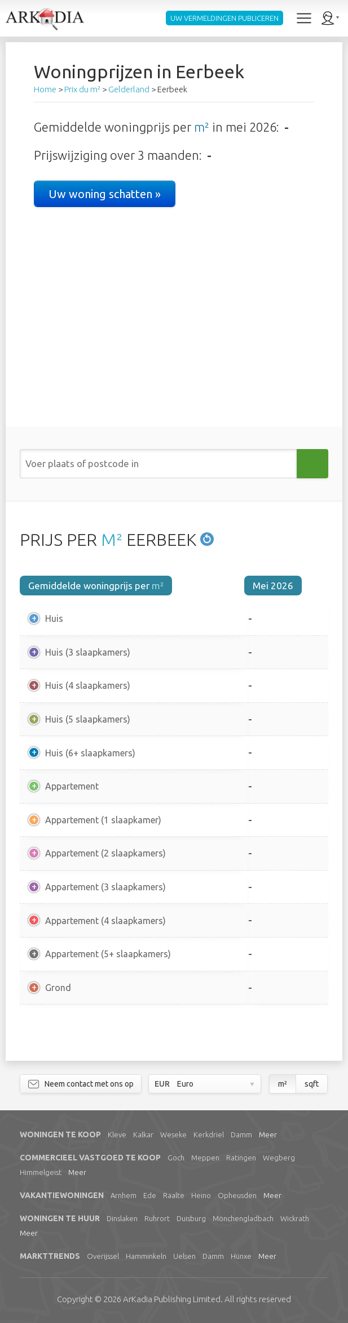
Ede (149, 1195)
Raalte (173, 1195)
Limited (172, 1299)
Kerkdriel (208, 1134)
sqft (312, 1083)
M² (111, 539)
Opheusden (237, 1195)
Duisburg (191, 1218)
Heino (201, 1195)
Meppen (205, 1157)
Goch (176, 1157)
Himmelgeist (40, 1172)
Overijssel (103, 1256)
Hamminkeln (146, 1256)
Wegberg (279, 1157)
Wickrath (294, 1218)
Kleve (117, 1134)
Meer (268, 1134)
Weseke (173, 1134)
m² (201, 127)
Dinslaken (122, 1218)
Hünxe (241, 1256)
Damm (241, 1134)
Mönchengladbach (243, 1218)
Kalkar (143, 1134)
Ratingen (241, 1157)
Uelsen (184, 1256)
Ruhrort (157, 1218)
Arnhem (123, 1195)
